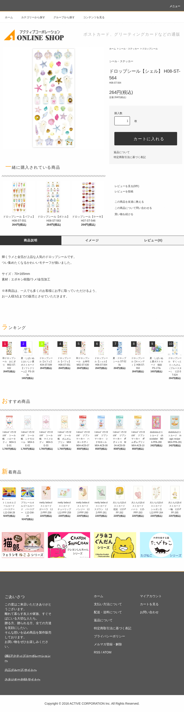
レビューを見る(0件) (124, 186)
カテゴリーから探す (30, 17)
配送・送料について (108, 612)
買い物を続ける (121, 214)
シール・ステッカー (129, 48)
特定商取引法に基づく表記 (130, 157)
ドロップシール (150, 48)
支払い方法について (108, 604)
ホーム (9, 17)
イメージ (92, 240)
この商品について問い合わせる (130, 208)
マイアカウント (151, 596)
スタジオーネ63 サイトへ (22, 679)
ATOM (107, 652)
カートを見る (149, 604)
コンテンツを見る (91, 17)
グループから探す (61, 17)
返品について (122, 152)
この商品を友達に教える (126, 201)
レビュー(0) (153, 240)
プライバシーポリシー (109, 636)
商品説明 (31, 240)
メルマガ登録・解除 (108, 644)
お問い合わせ (149, 612)
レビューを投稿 (121, 191)
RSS (97, 652)
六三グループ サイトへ (21, 670)
